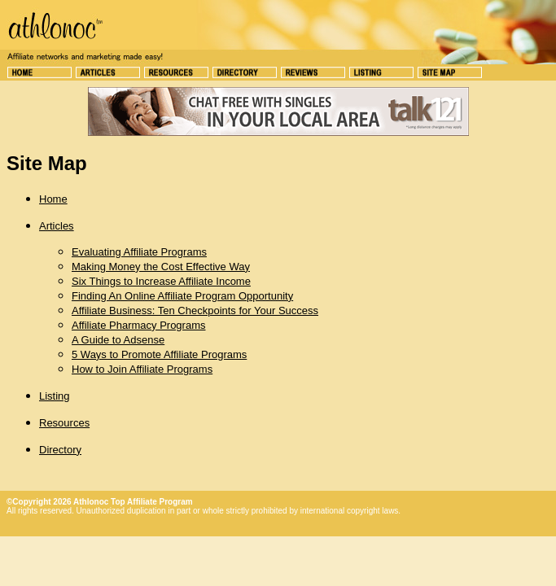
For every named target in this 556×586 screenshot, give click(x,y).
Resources (64, 423)
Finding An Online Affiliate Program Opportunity (182, 296)
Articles (56, 226)
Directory (60, 450)
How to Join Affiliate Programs (142, 369)
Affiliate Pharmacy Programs (139, 325)
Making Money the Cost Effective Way (161, 266)
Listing (54, 396)
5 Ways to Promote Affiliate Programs (159, 354)
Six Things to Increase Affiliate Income (161, 281)
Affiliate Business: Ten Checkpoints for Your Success (195, 310)
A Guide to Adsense (118, 340)
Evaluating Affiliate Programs (139, 252)
